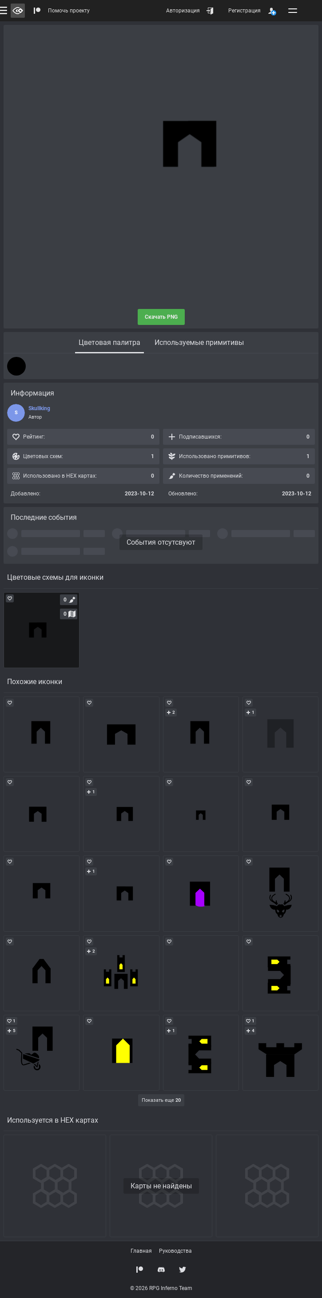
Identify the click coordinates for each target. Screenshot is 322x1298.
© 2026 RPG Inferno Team (161, 1288)
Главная (141, 1251)
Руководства (175, 1251)
